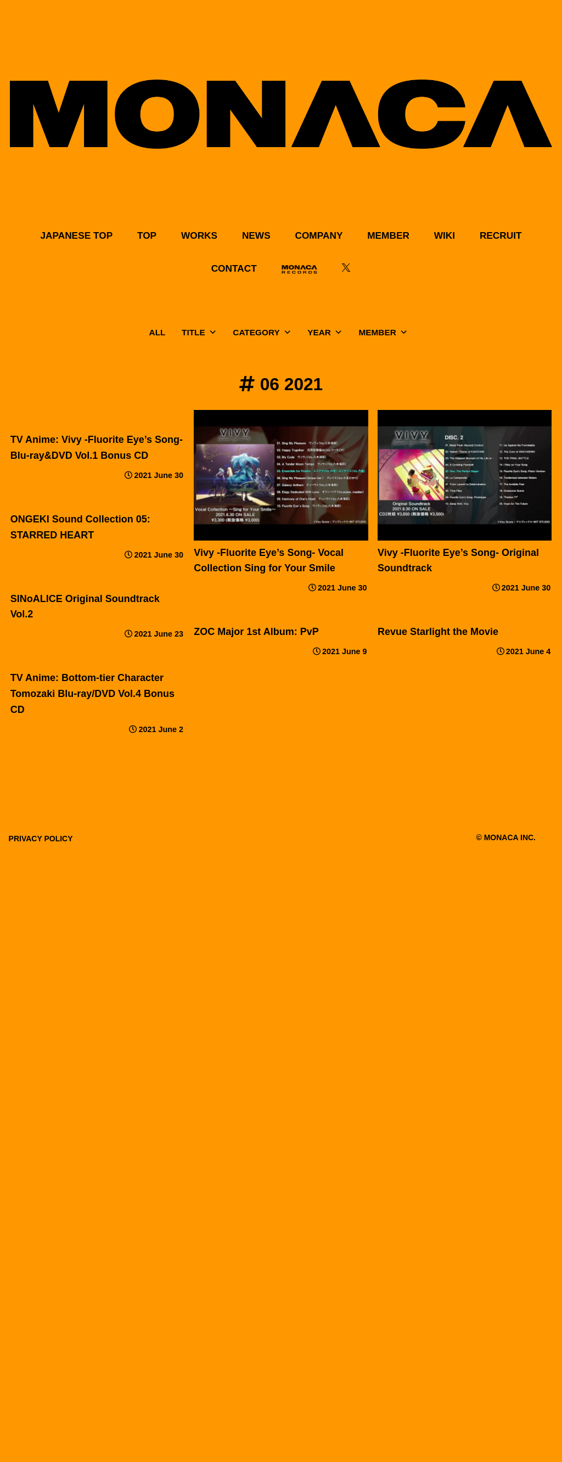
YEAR (324, 332)
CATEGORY (262, 332)
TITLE (199, 332)
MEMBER (383, 332)
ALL (157, 332)
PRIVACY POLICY (41, 838)
